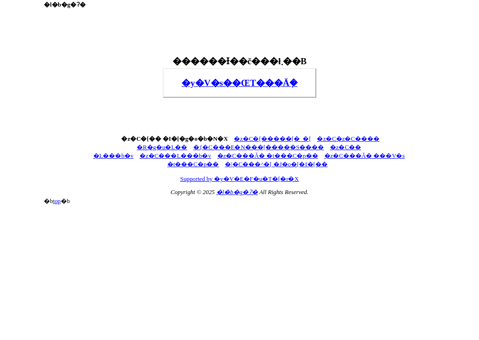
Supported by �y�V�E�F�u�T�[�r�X (239, 179)
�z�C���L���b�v (175, 156)
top (56, 201)
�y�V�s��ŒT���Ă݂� (239, 83)
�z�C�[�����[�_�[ (272, 139)
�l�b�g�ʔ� (237, 192)
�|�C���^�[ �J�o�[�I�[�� (276, 164)
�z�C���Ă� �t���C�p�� (267, 156)
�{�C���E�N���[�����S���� (258, 147)
